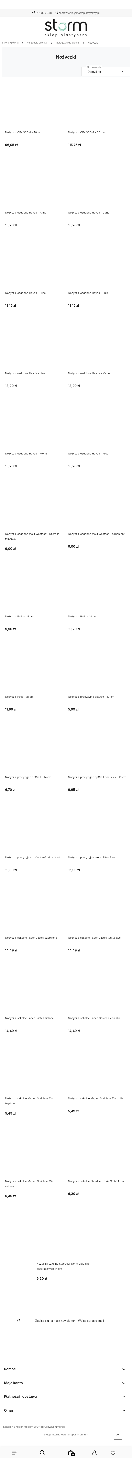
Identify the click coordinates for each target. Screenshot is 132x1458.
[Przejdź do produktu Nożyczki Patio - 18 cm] (97, 590)
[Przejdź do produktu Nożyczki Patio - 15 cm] (34, 590)
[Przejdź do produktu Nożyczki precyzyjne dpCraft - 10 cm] (97, 671)
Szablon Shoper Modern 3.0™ (21, 1426)
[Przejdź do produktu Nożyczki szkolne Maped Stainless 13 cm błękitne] (34, 1072)
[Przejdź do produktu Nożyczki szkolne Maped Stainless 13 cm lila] (97, 1072)
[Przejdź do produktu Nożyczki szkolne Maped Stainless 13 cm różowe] (34, 1155)
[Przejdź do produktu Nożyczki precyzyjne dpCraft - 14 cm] (34, 751)
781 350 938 (44, 12)
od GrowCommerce (52, 1426)
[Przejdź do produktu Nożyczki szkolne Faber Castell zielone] (34, 992)
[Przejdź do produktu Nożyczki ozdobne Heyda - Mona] (34, 427)
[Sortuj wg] (105, 71)
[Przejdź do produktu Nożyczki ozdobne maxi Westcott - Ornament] (97, 508)
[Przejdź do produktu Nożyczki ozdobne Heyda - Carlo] (97, 186)
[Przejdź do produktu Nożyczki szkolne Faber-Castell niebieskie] (97, 992)
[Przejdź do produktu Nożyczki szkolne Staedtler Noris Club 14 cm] (97, 1155)
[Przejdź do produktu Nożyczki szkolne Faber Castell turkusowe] (97, 912)
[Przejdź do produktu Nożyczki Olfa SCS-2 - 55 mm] (97, 106)
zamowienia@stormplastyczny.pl (79, 12)
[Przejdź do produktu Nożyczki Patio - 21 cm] (34, 671)
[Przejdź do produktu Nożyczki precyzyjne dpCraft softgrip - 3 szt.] (34, 831)
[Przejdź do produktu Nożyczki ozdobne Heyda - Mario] (97, 347)
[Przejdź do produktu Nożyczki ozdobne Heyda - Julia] (97, 267)
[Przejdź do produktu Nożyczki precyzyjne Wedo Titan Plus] (97, 831)
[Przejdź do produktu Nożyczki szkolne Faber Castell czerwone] (34, 912)
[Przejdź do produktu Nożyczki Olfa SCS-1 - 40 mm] (34, 106)
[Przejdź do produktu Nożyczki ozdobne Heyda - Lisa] (34, 347)
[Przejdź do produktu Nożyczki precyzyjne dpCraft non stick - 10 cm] (97, 751)
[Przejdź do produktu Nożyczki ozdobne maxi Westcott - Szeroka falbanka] (34, 508)
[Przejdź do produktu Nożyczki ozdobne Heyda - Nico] (97, 427)
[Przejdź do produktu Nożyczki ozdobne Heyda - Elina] (34, 267)
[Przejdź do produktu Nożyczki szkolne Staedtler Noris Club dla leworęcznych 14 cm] (66, 1237)
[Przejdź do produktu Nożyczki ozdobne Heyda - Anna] (34, 186)
